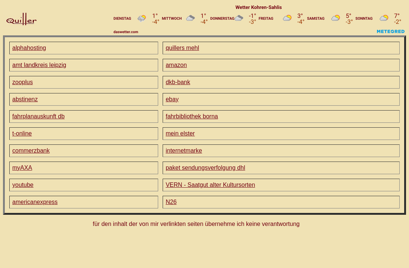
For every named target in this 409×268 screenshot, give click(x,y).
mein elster (180, 133)
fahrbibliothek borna (192, 116)
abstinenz (25, 99)
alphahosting (29, 48)
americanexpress (35, 202)
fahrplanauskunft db (38, 116)
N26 (171, 202)
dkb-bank (178, 82)
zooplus (22, 82)
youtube (22, 185)
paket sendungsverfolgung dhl (205, 168)
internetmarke (184, 150)
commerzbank (30, 150)
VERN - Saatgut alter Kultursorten (210, 185)
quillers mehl (182, 48)
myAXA (22, 168)
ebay (172, 99)
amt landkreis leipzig (39, 65)
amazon (176, 65)
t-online (22, 133)
